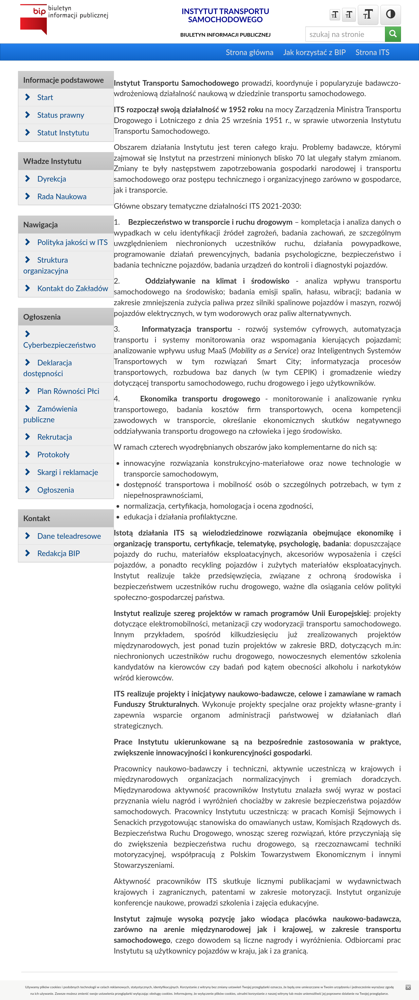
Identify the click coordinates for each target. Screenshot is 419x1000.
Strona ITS (372, 52)
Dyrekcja (44, 178)
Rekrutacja (47, 436)
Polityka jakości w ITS (65, 242)
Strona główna (250, 52)
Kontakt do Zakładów (65, 288)
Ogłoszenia (48, 489)
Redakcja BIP (51, 553)
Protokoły (46, 454)
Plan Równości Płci (61, 390)
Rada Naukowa (55, 196)
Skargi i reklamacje (60, 472)
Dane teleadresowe (62, 535)
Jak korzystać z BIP (314, 52)
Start (38, 97)
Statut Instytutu (56, 132)
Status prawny (53, 114)
